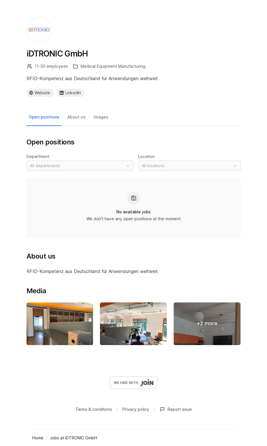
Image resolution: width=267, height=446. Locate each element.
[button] (80, 166)
